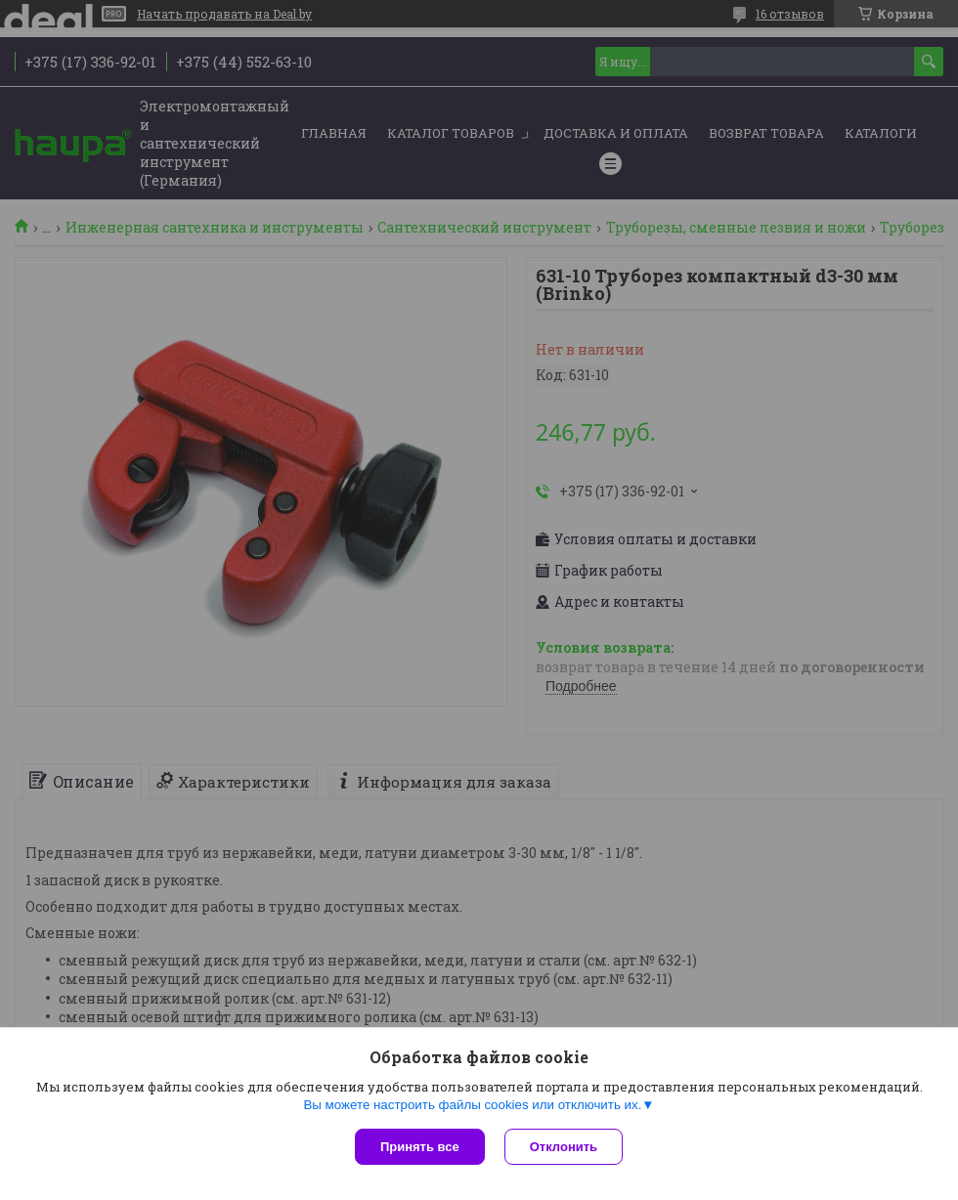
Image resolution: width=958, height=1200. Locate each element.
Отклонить (563, 1146)
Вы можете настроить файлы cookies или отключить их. (472, 1104)
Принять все (419, 1146)
